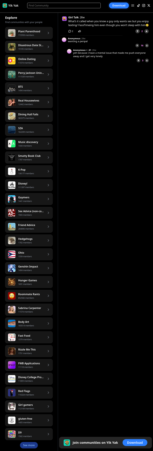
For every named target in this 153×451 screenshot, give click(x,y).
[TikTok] (138, 5)
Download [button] (119, 5)
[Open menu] (132, 5)
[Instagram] (143, 5)
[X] (148, 5)
